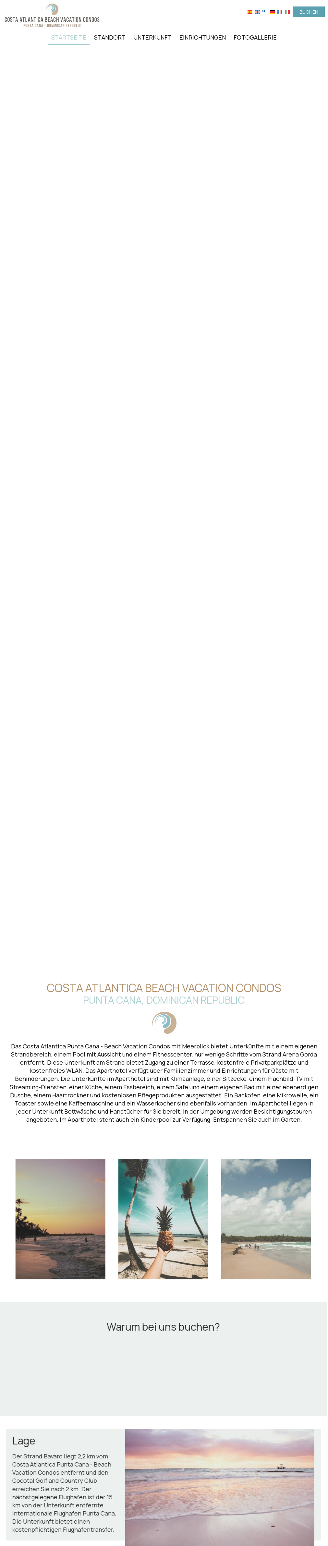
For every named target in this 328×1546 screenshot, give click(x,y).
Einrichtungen (202, 37)
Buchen (308, 11)
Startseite (68, 37)
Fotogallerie (255, 37)
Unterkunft (152, 37)
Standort (110, 37)
